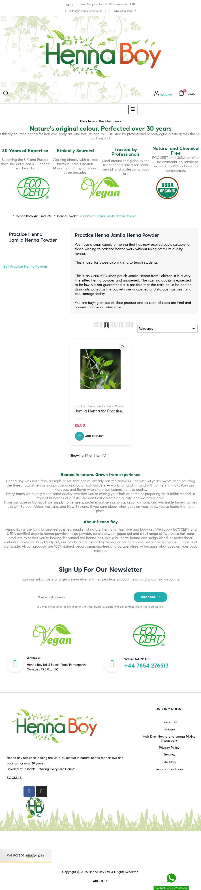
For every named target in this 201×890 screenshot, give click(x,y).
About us (100, 881)
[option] (51, 635)
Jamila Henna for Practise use (98, 411)
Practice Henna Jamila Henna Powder (33, 237)
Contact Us (169, 722)
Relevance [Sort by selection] (167, 328)
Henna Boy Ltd (99, 872)
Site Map (169, 762)
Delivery (169, 729)
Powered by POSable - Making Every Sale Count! (41, 769)
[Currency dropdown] (69, 4)
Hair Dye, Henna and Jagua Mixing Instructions (169, 738)
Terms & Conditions (169, 769)
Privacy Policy (169, 748)
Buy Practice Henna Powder (25, 266)
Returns (169, 755)
